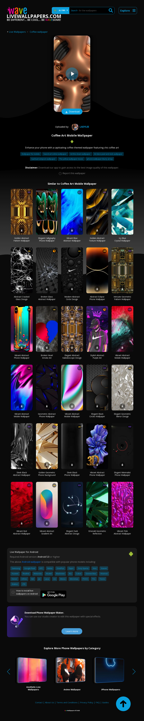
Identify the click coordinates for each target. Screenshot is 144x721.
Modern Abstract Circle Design (72, 298)
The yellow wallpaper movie (71, 159)
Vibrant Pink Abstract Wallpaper (122, 532)
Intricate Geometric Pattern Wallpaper (122, 298)
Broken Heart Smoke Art (47, 356)
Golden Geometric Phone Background (47, 473)
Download (72, 112)
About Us (49, 702)
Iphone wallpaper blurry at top (100, 159)
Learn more (72, 631)
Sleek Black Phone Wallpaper (72, 473)
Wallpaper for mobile (31, 154)
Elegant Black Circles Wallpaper (97, 415)
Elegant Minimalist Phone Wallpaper (122, 473)
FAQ (98, 702)
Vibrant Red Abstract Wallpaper (21, 532)
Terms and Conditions (67, 702)
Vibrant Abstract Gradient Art (47, 532)
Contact (39, 702)
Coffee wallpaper (39, 31)
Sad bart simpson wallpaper (43, 159)
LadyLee (80, 126)
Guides (105, 702)
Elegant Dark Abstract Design (72, 532)
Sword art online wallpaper (55, 154)
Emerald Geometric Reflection (97, 532)
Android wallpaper (31, 561)
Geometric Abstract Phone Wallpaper (47, 415)
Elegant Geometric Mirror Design (122, 415)
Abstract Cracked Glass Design (21, 298)
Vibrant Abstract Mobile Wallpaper (122, 356)
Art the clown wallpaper (80, 154)
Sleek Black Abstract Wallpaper (21, 473)
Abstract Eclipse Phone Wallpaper (97, 298)
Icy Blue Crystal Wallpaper (122, 239)
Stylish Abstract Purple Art (97, 356)
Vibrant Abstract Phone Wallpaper (21, 356)
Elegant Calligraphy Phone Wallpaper (46, 239)
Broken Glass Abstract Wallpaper (46, 298)
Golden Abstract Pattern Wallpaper (22, 239)
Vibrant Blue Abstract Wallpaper (72, 239)
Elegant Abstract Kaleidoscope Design (72, 356)
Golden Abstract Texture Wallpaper (97, 239)
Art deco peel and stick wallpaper (108, 154)
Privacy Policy (86, 702)
